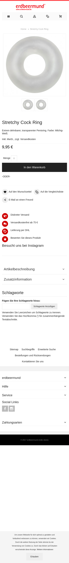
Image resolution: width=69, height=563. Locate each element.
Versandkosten (28, 139)
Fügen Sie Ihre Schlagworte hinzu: (21, 359)
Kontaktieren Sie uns (33, 420)
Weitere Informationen (45, 549)
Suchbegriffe (28, 408)
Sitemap (14, 408)
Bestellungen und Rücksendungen (33, 414)
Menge (6, 158)
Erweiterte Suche (47, 408)
